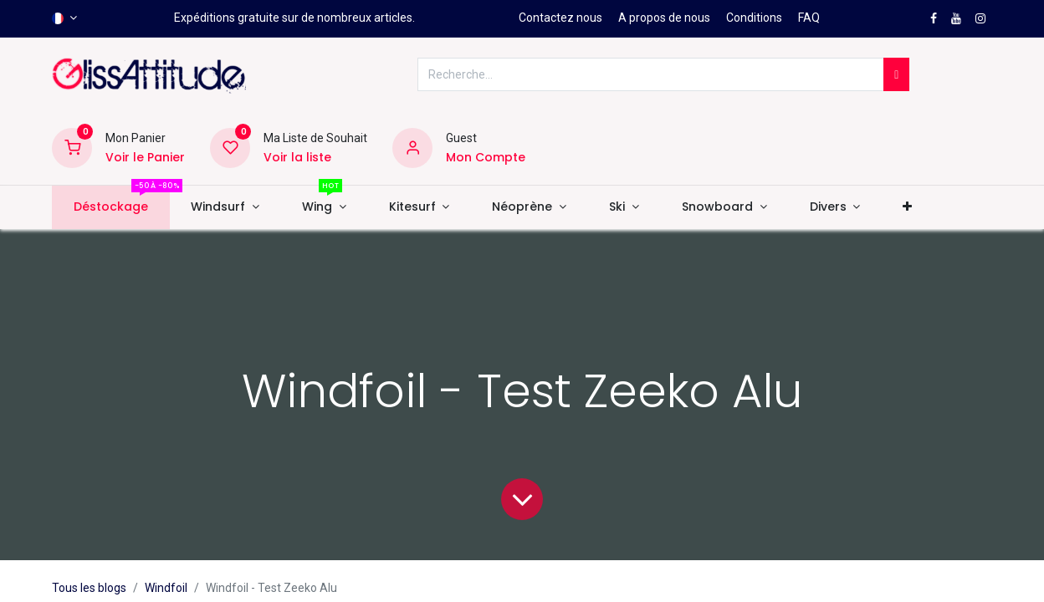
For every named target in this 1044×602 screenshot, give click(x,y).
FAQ (809, 17)
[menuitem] (110, 207)
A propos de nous (664, 17)
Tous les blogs (89, 587)
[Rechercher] (896, 74)
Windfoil (166, 587)
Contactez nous (560, 17)
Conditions (754, 17)
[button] (908, 207)
